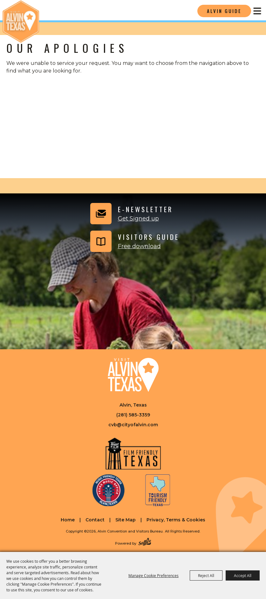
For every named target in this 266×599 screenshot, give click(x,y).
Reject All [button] (206, 575)
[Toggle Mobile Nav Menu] (257, 11)
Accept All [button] (242, 575)
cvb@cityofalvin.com (133, 425)
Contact (95, 520)
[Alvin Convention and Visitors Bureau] (21, 21)
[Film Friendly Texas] (133, 454)
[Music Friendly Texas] (108, 490)
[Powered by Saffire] (145, 542)
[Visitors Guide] (134, 241)
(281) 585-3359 (133, 415)
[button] (130, 213)
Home (68, 520)
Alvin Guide (224, 10)
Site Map (125, 520)
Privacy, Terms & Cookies (176, 520)
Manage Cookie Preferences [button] (153, 575)
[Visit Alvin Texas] (133, 374)
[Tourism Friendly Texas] (157, 490)
